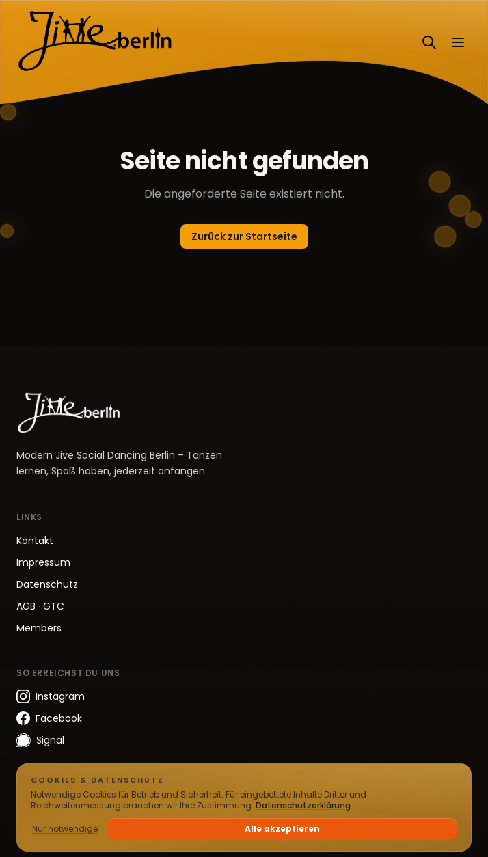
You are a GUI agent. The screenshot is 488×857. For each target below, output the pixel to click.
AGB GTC (40, 606)
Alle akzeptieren (282, 828)
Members (39, 628)
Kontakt (34, 540)
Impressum (43, 562)
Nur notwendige (65, 828)
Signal (40, 740)
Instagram (50, 696)
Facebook (49, 718)
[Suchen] (429, 42)
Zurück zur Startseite (244, 236)
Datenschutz (47, 584)
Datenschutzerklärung (303, 805)
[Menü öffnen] (458, 42)
